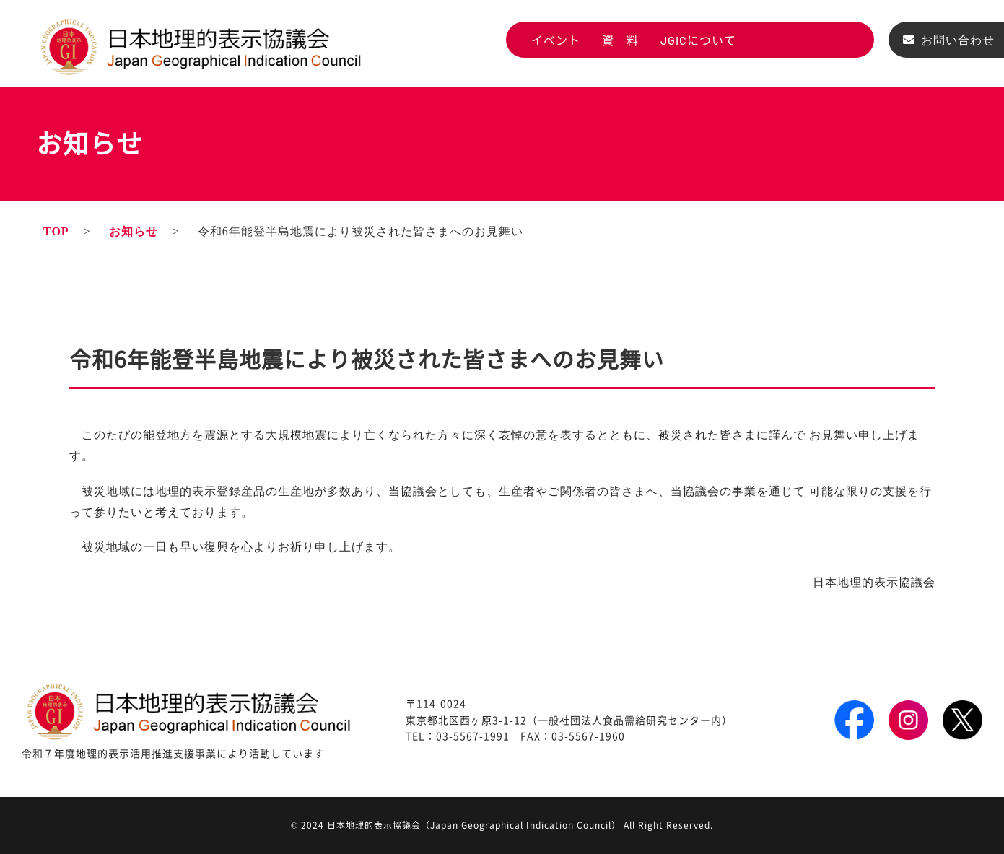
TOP (56, 231)
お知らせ (133, 231)
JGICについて (698, 40)
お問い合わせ (958, 40)
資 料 (620, 40)
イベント (555, 40)
